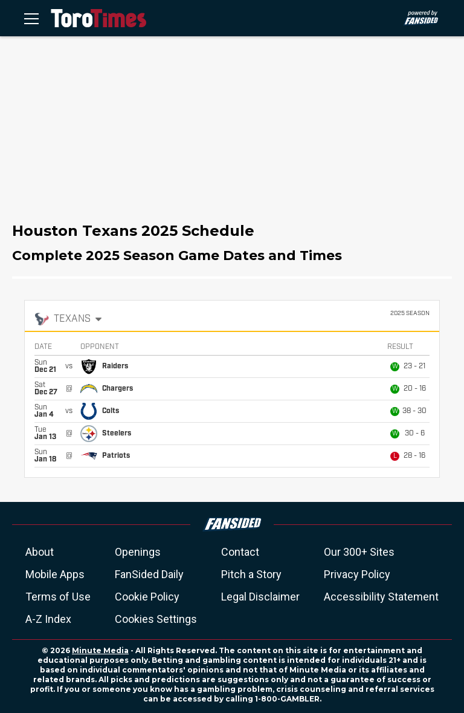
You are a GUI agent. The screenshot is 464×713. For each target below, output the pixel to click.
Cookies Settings (156, 619)
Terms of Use (58, 596)
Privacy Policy (357, 574)
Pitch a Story (251, 574)
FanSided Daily (149, 574)
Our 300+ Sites (359, 551)
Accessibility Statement (381, 596)
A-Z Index (48, 619)
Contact (240, 551)
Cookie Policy (147, 596)
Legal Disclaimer (260, 596)
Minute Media (100, 650)
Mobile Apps (55, 574)
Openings (138, 551)
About (39, 551)
